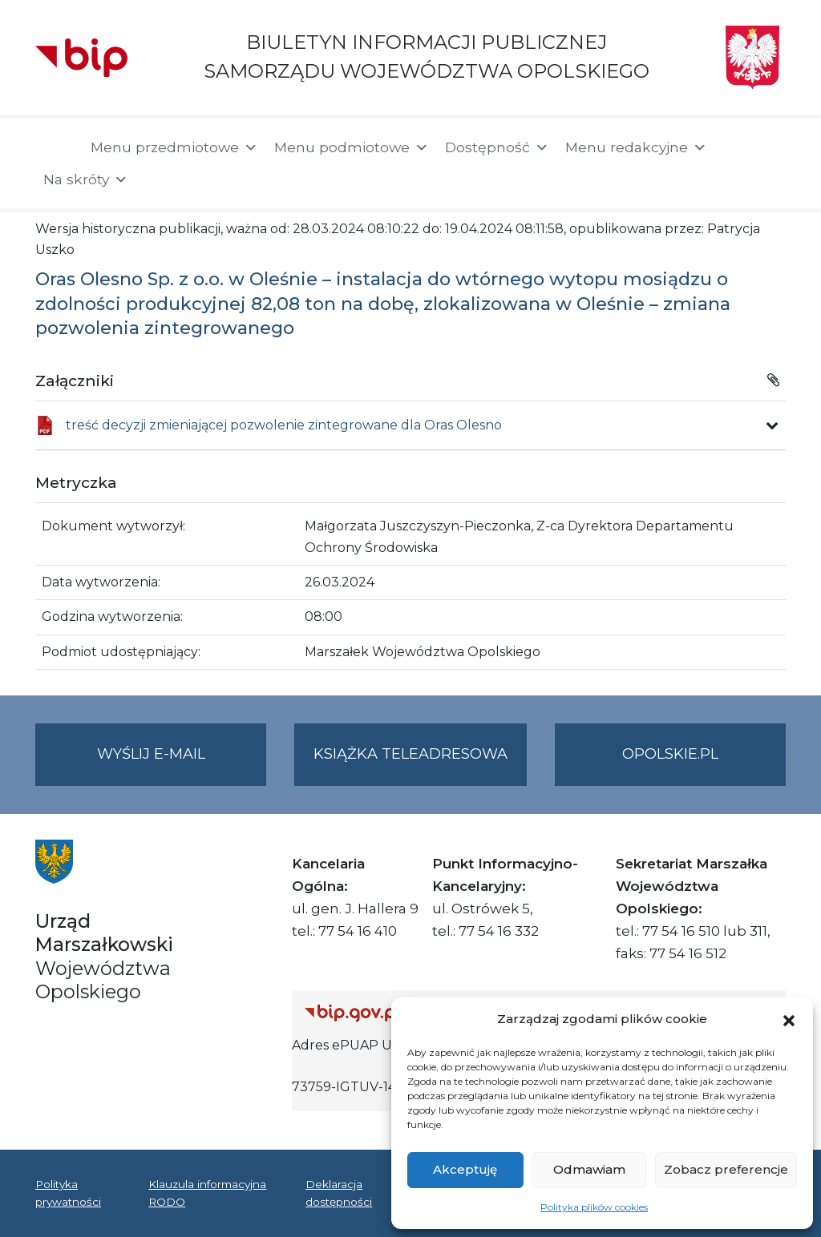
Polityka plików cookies (594, 1207)
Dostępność (497, 147)
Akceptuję (465, 1169)
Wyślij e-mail (182, 764)
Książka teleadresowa (410, 754)
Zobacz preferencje (726, 1169)
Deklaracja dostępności (338, 1193)
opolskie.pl (670, 754)
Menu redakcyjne (636, 147)
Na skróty (85, 179)
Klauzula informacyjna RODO (207, 1193)
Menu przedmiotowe (174, 147)
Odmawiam (589, 1169)
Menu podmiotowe (351, 147)
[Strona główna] (55, 149)
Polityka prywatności (68, 1193)
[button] (789, 1019)
